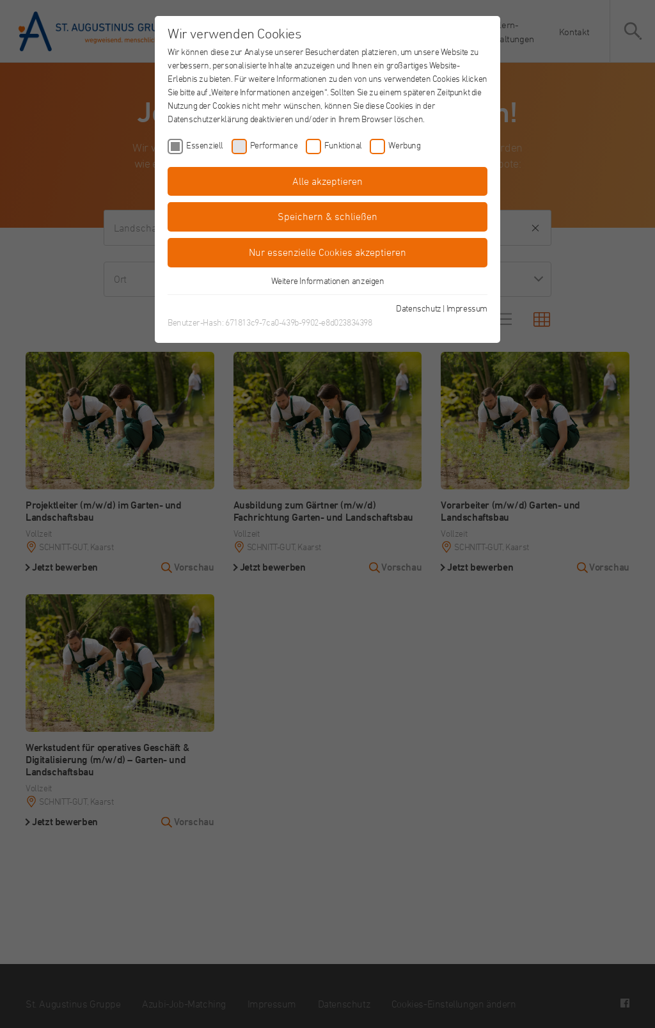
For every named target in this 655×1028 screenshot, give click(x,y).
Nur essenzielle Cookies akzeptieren (327, 252)
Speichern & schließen (327, 216)
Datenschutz (418, 308)
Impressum (466, 308)
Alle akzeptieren (327, 181)
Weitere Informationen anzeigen (327, 280)
